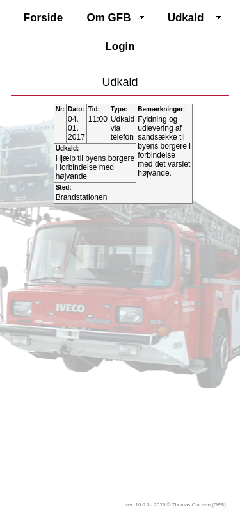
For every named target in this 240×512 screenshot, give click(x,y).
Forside (43, 18)
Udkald (186, 18)
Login (119, 46)
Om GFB (109, 18)
